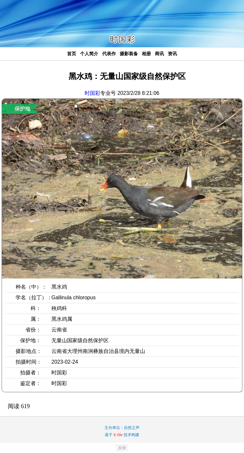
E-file (118, 435)
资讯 (172, 53)
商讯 (159, 53)
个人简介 (89, 53)
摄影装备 (129, 53)
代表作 (109, 53)
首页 (71, 53)
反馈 (122, 448)
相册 (146, 53)
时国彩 (92, 93)
